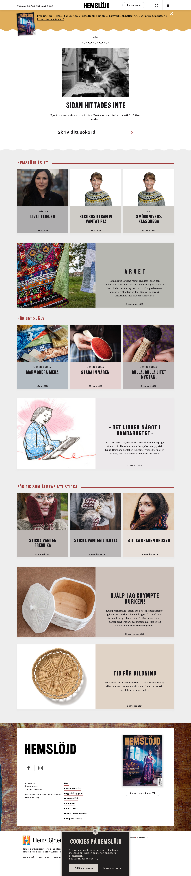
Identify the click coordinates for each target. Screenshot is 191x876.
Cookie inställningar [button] (112, 868)
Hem (66, 783)
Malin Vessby (32, 797)
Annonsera (69, 803)
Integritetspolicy (73, 818)
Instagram (40, 768)
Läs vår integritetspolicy (83, 858)
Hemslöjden (43, 857)
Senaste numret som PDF (142, 793)
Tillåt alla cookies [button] (84, 868)
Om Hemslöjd (71, 798)
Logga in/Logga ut (73, 793)
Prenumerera (133, 5)
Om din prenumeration (75, 813)
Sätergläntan (60, 857)
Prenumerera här (72, 788)
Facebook (28, 768)
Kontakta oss (71, 808)
